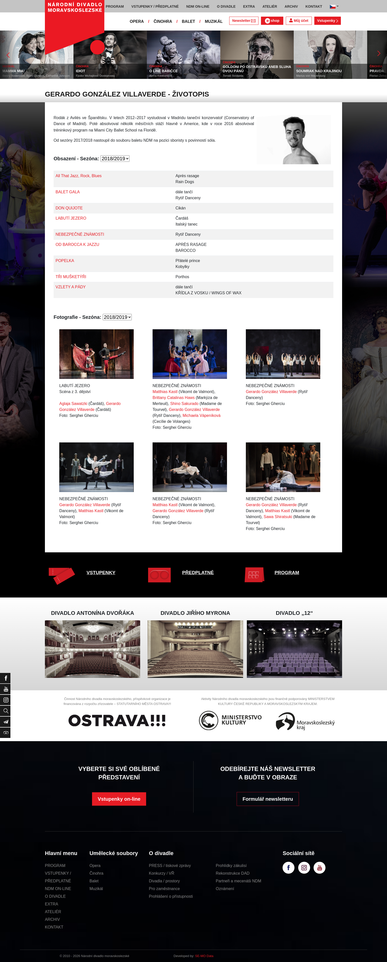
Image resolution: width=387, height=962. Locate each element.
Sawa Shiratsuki (278, 517)
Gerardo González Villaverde (194, 409)
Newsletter (243, 21)
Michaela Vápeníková (202, 415)
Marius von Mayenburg (310, 75)
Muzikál (96, 889)
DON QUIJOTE (69, 208)
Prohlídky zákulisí (231, 865)
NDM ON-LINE (58, 889)
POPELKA (65, 261)
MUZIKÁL (214, 21)
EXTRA (51, 904)
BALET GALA (68, 192)
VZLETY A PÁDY (71, 287)
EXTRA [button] (249, 6)
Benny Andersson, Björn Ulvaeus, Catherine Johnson (36, 75)
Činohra (96, 873)
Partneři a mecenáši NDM (238, 881)
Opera (95, 865)
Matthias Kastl (165, 392)
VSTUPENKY (101, 572)
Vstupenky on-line (119, 799)
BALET (188, 21)
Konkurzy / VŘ (161, 873)
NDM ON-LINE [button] (197, 6)
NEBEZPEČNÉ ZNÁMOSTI (80, 234)
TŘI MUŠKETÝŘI (71, 277)
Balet (94, 881)
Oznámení (225, 889)
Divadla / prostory (164, 881)
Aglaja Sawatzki (73, 403)
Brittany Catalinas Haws (174, 398)
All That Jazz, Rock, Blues (79, 176)
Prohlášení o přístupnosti (171, 896)
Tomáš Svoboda (233, 75)
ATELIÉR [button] (269, 6)
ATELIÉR (53, 912)
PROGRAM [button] (115, 6)
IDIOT (80, 71)
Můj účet (298, 20)
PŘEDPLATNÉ (198, 572)
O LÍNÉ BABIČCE (163, 71)
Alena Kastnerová (160, 75)
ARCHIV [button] (291, 6)
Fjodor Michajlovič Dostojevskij (95, 75)
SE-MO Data (204, 956)
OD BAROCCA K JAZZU (77, 244)
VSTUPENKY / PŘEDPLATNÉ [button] (155, 6)
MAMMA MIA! (13, 71)
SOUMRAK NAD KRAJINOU (319, 71)
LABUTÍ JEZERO (71, 218)
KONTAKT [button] (313, 6)
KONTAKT (54, 927)
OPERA (137, 21)
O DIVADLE (55, 896)
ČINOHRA (163, 21)
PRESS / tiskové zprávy (170, 865)
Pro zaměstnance (164, 889)
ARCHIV (52, 919)
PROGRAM (287, 572)
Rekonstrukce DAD (233, 873)
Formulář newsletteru (268, 799)
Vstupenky (327, 21)
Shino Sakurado (184, 403)
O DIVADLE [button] (226, 6)
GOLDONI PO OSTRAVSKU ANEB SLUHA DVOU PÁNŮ (257, 69)
